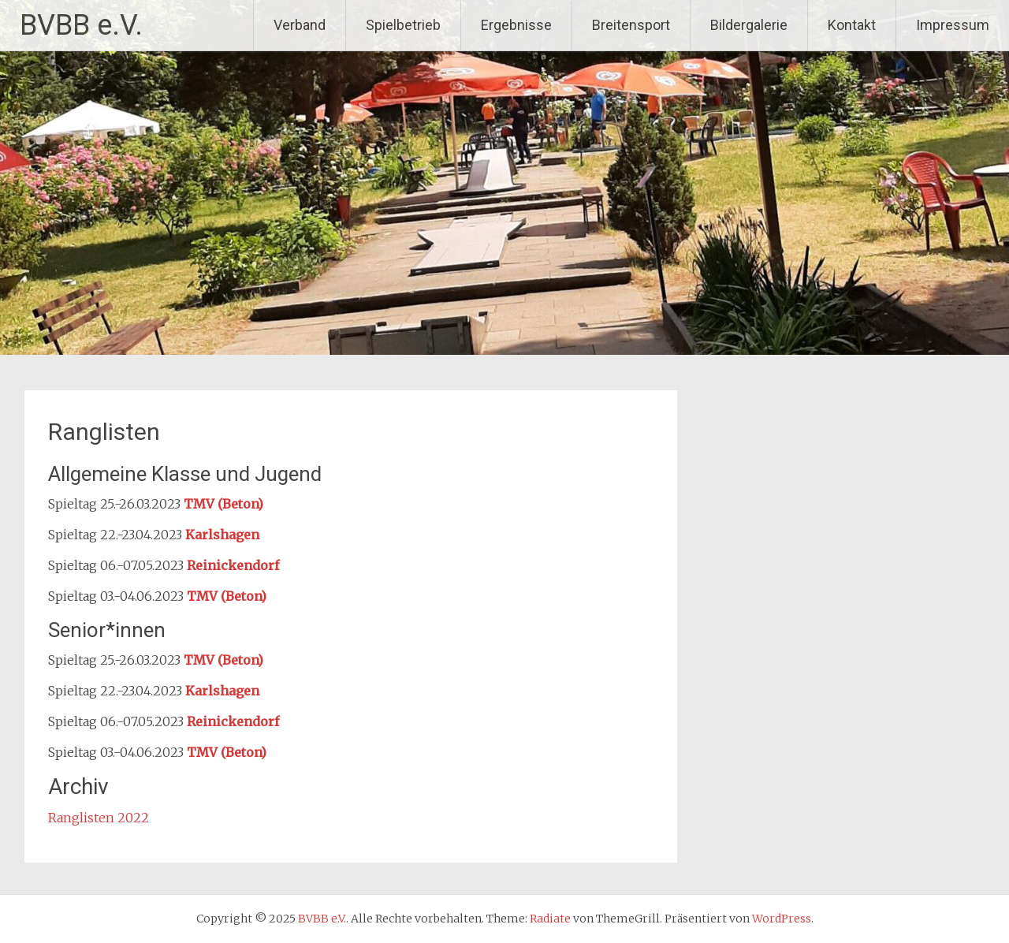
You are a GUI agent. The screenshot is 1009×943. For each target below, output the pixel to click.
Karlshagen (222, 534)
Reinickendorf (233, 565)
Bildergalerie (748, 25)
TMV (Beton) (223, 504)
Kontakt (852, 25)
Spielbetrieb (403, 25)
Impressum (952, 25)
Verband (300, 25)
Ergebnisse (516, 25)
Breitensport (631, 25)
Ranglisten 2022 (98, 818)
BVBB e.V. (81, 25)
